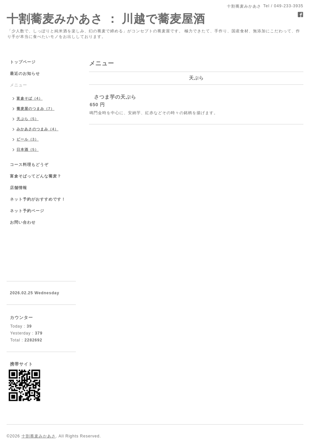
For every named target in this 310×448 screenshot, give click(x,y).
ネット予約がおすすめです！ (38, 199)
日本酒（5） (27, 149)
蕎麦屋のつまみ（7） (35, 109)
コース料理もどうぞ (29, 164)
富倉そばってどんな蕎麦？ (35, 176)
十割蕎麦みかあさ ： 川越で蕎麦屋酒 (106, 18)
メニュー (18, 85)
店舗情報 (18, 187)
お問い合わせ (23, 222)
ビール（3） (27, 139)
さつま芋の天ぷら (115, 97)
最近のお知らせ (25, 73)
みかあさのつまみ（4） (37, 129)
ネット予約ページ (27, 210)
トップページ (23, 62)
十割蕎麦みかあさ (38, 436)
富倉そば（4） (29, 98)
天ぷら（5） (27, 119)
